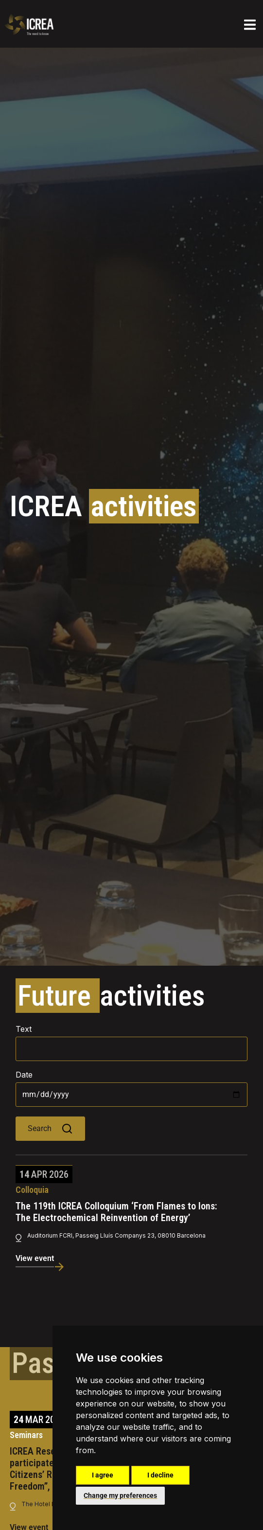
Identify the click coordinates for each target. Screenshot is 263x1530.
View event (35, 1258)
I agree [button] (102, 1475)
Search (50, 1128)
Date (24, 1075)
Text (24, 1029)
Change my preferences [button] (120, 1495)
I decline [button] (160, 1475)
